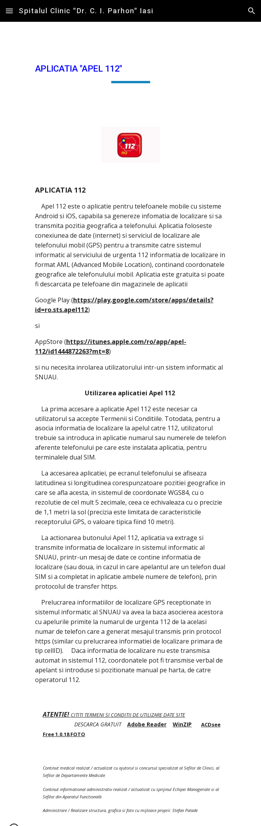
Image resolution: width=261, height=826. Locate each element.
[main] (130, 69)
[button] (9, 10)
